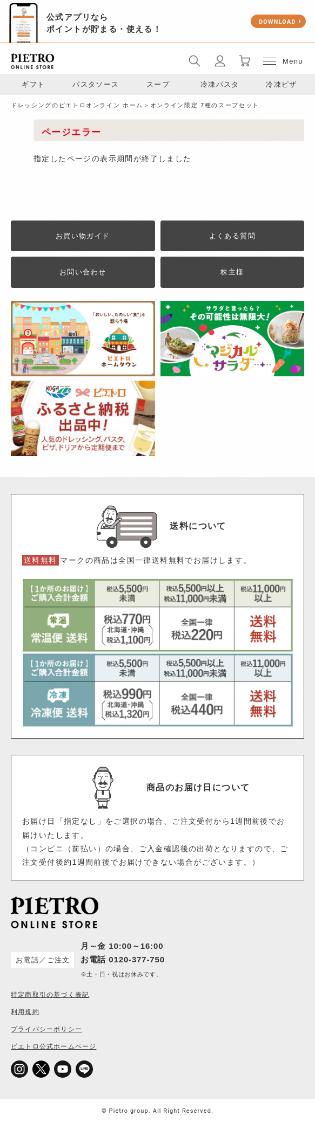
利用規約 (25, 1012)
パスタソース (95, 84)
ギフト (33, 84)
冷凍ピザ (281, 84)
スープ (158, 84)
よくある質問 (232, 236)
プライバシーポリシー (46, 1029)
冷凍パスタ (219, 84)
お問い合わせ (82, 272)
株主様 (232, 272)
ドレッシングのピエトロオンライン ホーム (77, 105)
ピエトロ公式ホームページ (53, 1046)
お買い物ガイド (83, 236)
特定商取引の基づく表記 (50, 994)
